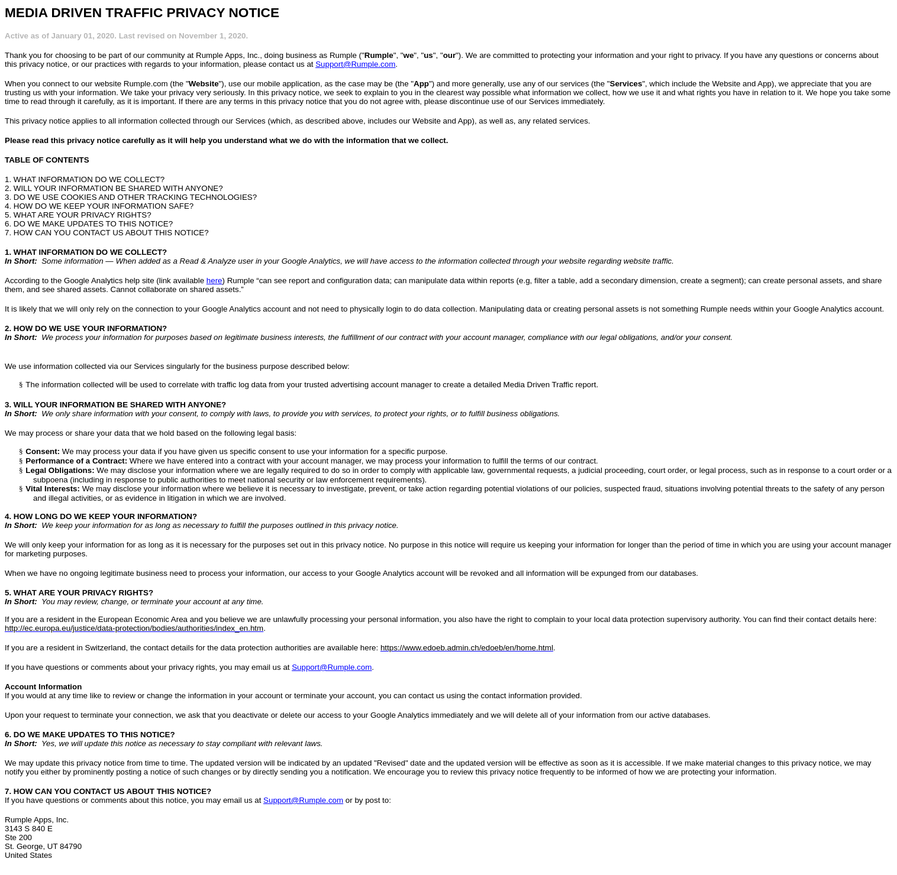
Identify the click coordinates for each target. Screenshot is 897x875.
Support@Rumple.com (355, 64)
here (214, 280)
